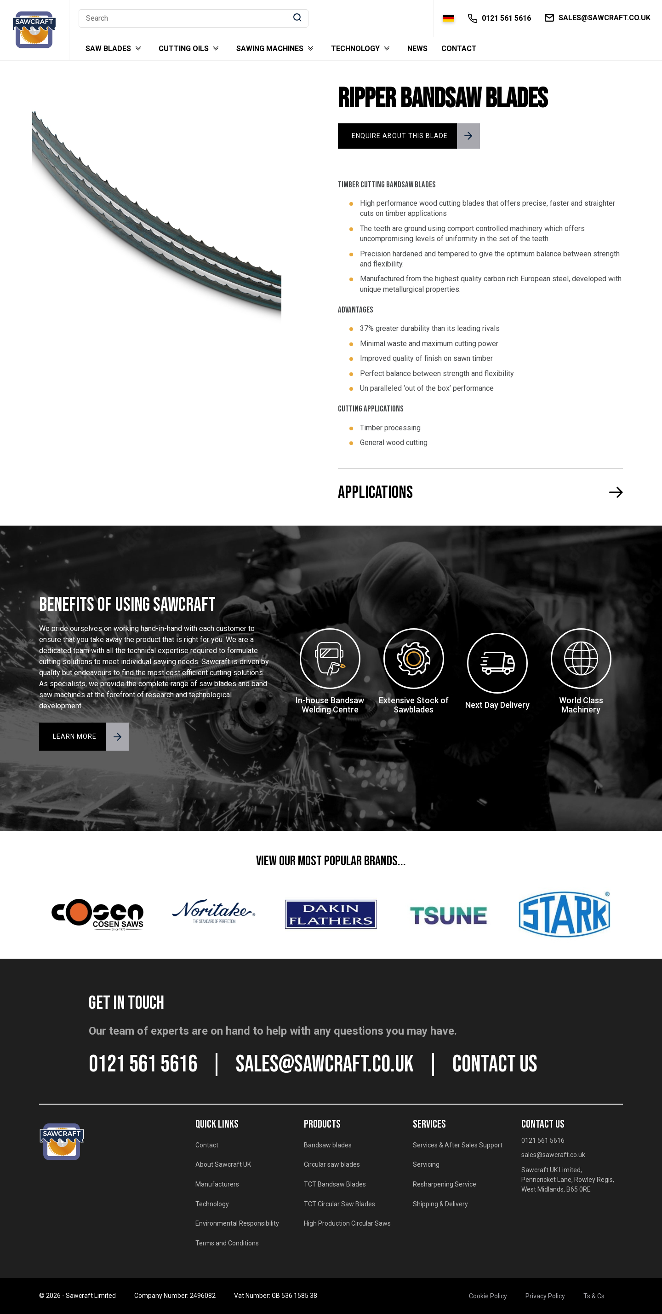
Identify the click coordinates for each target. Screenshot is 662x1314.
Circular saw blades (332, 1164)
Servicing (426, 1164)
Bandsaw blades (328, 1145)
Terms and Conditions (227, 1243)
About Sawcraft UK (223, 1164)
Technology (355, 49)
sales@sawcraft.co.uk (325, 1064)
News (417, 49)
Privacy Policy (545, 1296)
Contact (459, 49)
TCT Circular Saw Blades (339, 1204)
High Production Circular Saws (347, 1223)
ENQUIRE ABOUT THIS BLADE (400, 135)
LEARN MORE (75, 736)
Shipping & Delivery (440, 1204)
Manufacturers (217, 1184)
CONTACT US (494, 1064)
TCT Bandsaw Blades (335, 1184)
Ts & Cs (594, 1296)
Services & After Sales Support (457, 1145)
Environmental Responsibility (237, 1223)
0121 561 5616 (143, 1064)
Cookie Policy (488, 1296)
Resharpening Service (444, 1184)
